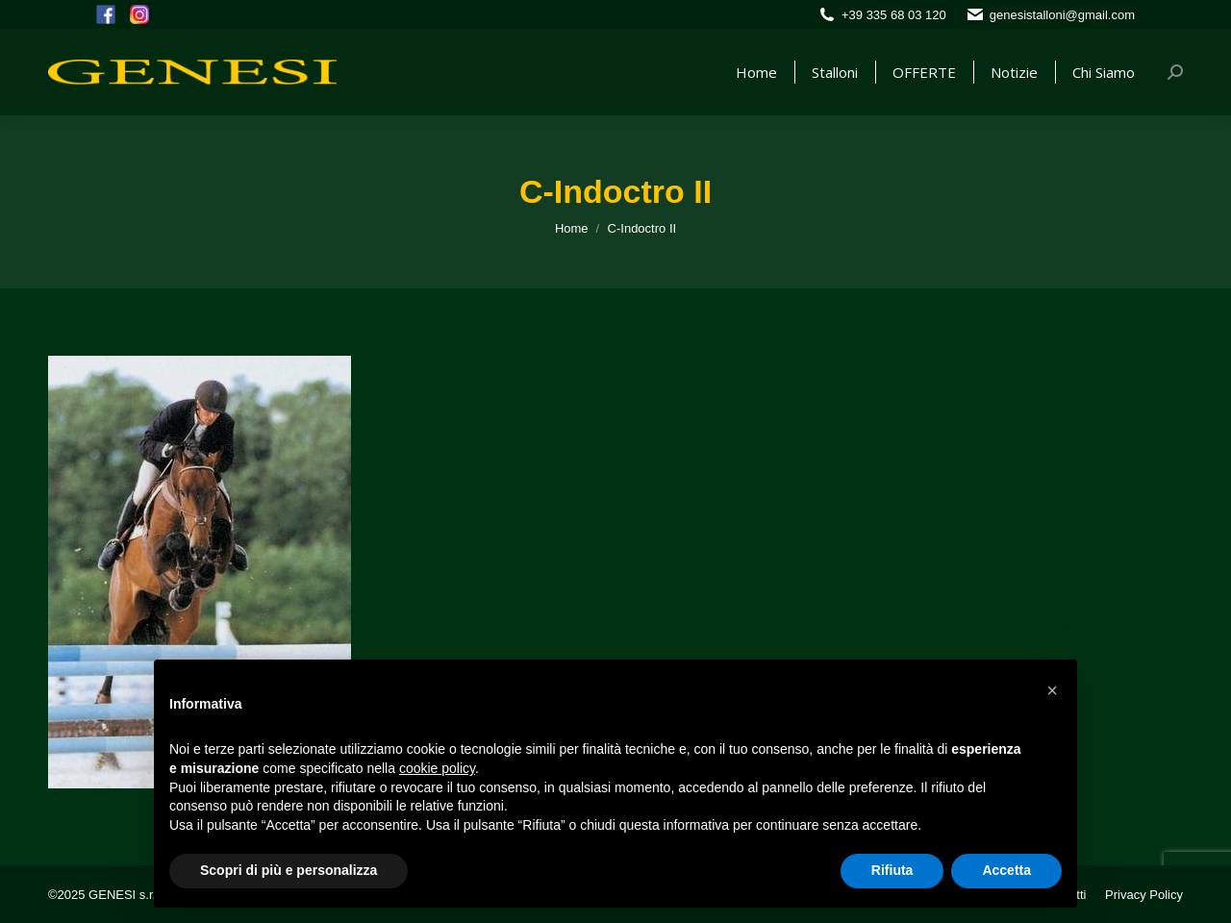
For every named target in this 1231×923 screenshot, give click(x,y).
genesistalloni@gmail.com (1062, 15)
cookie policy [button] (437, 768)
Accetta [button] (1006, 870)
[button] (1052, 690)
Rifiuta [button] (892, 870)
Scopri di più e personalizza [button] (288, 870)
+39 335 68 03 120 (894, 15)
